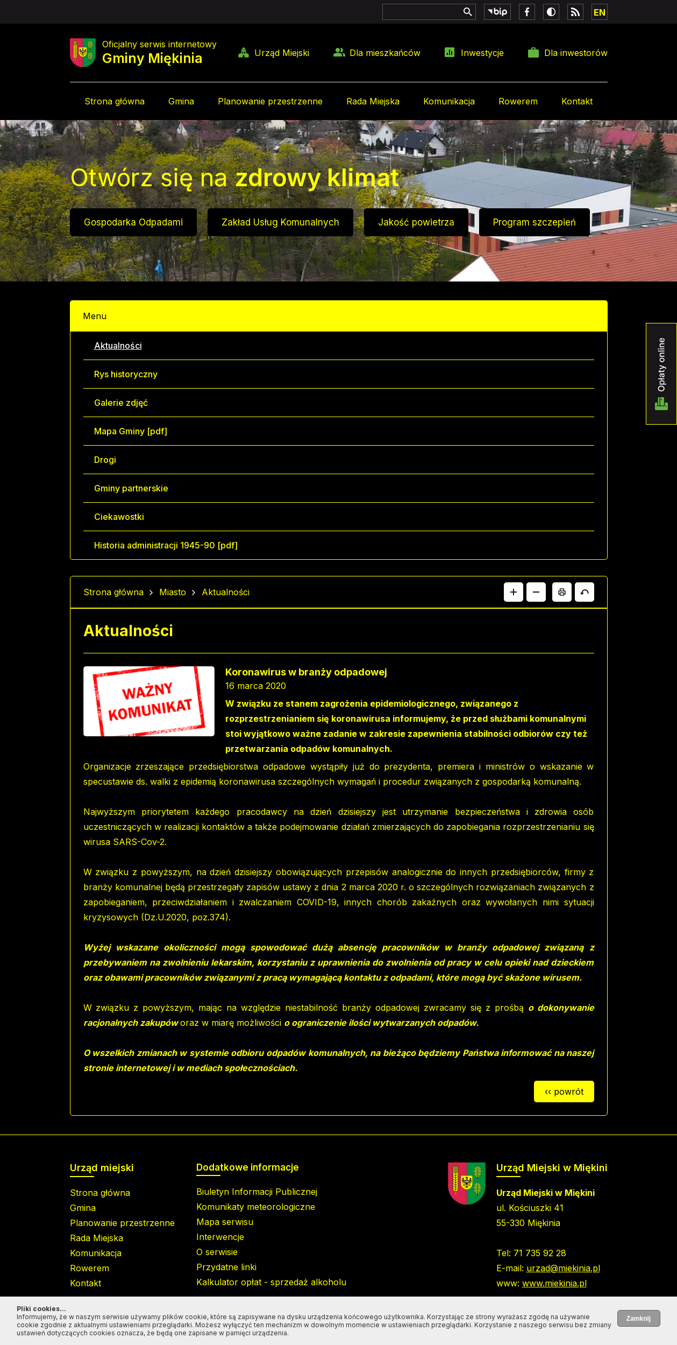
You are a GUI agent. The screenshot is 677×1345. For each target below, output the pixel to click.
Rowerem (518, 101)
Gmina (181, 101)
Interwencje (220, 1236)
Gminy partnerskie (131, 488)
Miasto (172, 592)
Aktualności (118, 345)
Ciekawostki (119, 516)
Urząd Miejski (281, 52)
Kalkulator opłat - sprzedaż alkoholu (271, 1282)
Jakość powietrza (416, 222)
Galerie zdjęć (121, 402)
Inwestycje (482, 52)
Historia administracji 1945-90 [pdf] (166, 545)
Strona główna (114, 101)
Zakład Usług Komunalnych (280, 222)
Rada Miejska (373, 101)
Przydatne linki (226, 1267)
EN (599, 12)
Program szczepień (534, 222)
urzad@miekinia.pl (563, 1268)
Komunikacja (449, 101)
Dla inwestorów (576, 52)
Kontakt (577, 101)
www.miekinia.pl (554, 1283)
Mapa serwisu (224, 1221)
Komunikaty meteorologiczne (255, 1206)
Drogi (105, 459)
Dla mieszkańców (385, 52)
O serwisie (217, 1252)
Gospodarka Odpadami (133, 222)
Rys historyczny (126, 374)
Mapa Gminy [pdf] (130, 431)
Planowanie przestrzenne (270, 101)
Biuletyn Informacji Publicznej (256, 1191)
